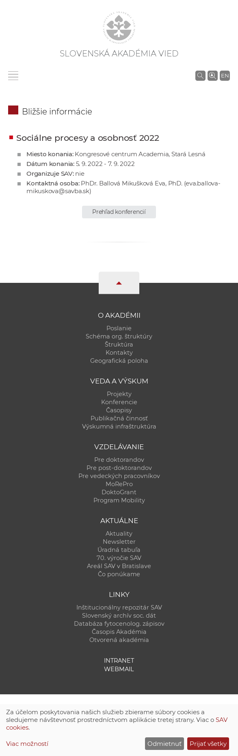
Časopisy (119, 410)
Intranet (119, 660)
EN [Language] (225, 75)
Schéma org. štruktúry (119, 336)
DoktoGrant (119, 492)
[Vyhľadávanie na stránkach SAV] (200, 75)
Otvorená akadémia (119, 640)
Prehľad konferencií (119, 211)
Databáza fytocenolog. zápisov (119, 623)
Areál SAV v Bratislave (119, 566)
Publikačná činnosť (119, 418)
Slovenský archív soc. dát (119, 615)
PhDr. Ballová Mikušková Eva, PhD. (131, 183)
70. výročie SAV (119, 558)
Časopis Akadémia (119, 631)
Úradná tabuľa (119, 550)
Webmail (119, 669)
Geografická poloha (119, 360)
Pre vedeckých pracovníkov (119, 476)
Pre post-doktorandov (119, 468)
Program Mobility (119, 500)
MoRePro (119, 484)
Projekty (119, 394)
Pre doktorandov (119, 459)
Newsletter (119, 541)
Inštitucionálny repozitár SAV (119, 607)
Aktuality (119, 533)
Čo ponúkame (119, 574)
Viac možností (27, 743)
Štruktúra (119, 344)
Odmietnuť (164, 743)
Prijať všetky (208, 743)
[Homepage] (119, 27)
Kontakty (119, 352)
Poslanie (119, 328)
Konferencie (119, 402)
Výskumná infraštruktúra (119, 426)
